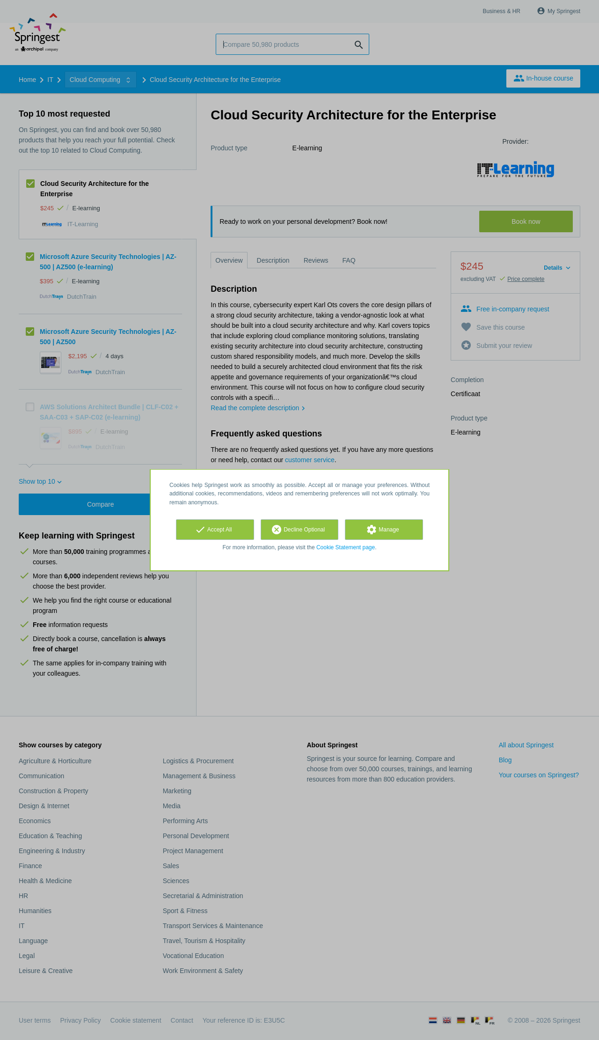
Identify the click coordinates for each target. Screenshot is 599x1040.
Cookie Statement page (345, 547)
